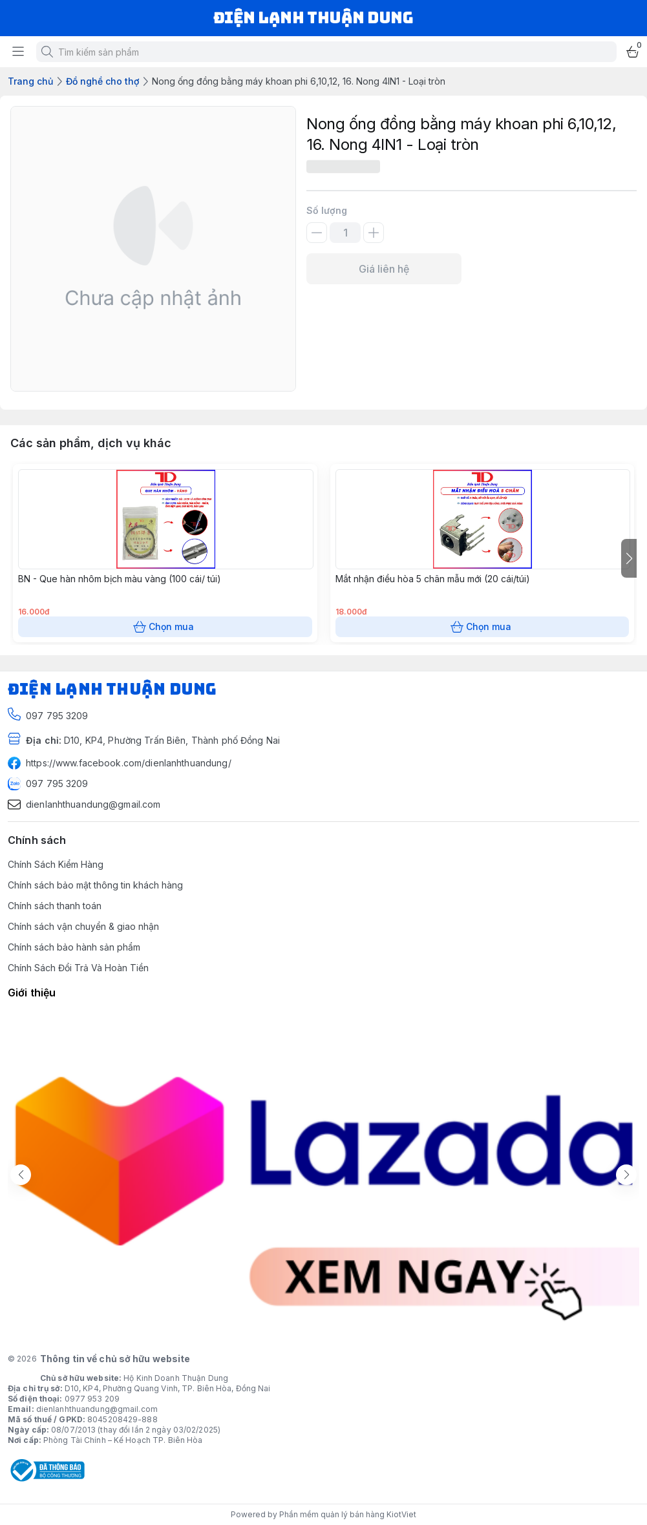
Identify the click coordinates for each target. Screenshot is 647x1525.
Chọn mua (165, 626)
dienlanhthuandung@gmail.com (97, 1409)
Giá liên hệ (383, 268)
